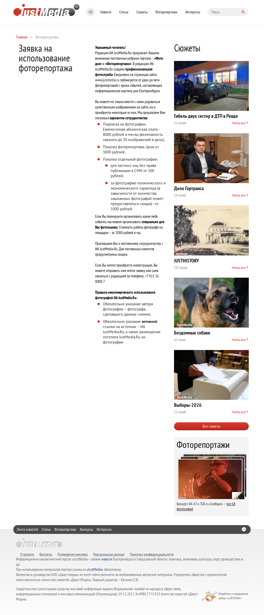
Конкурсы (86, 529)
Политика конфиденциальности (152, 554)
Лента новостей (27, 529)
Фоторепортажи (166, 12)
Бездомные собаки (192, 332)
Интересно (192, 12)
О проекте (27, 554)
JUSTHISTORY (186, 260)
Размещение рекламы (72, 554)
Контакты (45, 554)
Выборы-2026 (188, 405)
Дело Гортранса (189, 188)
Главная (21, 37)
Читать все (238, 123)
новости (106, 559)
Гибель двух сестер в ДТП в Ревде (206, 116)
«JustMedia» (95, 569)
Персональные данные (109, 554)
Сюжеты (141, 12)
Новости (105, 12)
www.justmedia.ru (107, 79)
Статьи (123, 12)
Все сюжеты (211, 426)
